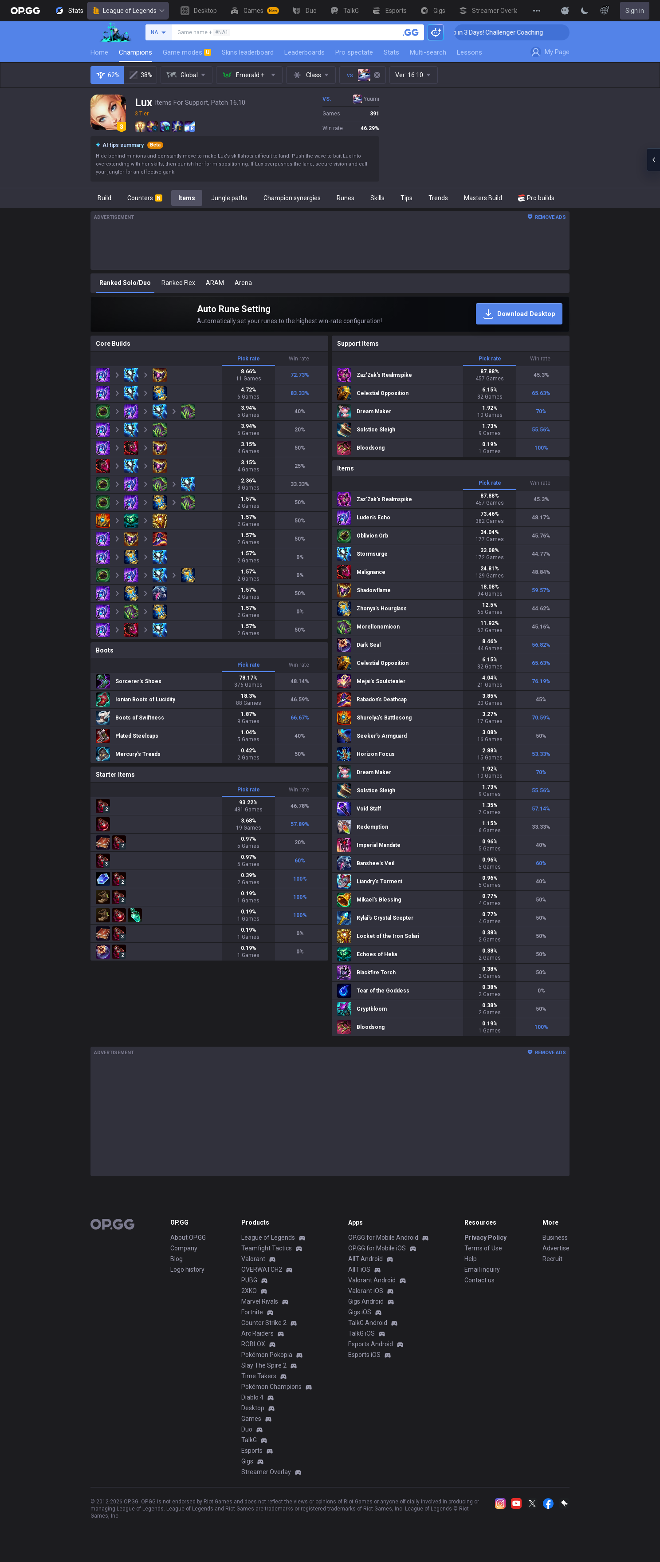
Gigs (247, 1461)
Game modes (187, 52)
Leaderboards (304, 52)
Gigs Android (366, 1301)
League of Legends (127, 10)
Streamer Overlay (266, 1471)
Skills (377, 198)
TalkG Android (367, 1322)
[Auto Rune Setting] (330, 314)
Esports (252, 1450)
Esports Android (370, 1344)
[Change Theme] (584, 11)
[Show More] (565, 11)
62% (107, 75)
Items (186, 198)
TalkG (249, 1439)
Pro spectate (354, 52)
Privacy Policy (485, 1237)
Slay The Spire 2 (264, 1365)
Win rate (299, 359)
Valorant (253, 1258)
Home (99, 52)
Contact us (479, 1280)
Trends (438, 198)
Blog (176, 1258)
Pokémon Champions (271, 1386)
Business (555, 1237)
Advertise (556, 1248)
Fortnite (252, 1312)
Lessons (469, 52)
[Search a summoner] (410, 32)
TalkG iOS (361, 1333)
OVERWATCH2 (261, 1269)
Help (470, 1258)
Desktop (252, 1408)
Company (183, 1248)
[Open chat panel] (653, 159)
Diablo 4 (252, 1397)
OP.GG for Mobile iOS (377, 1248)
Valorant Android (372, 1280)
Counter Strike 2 (264, 1322)
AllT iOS (359, 1269)
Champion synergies (292, 198)
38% (140, 75)
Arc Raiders (257, 1333)
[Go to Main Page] (25, 10)
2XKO (249, 1290)
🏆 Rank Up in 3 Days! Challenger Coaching (513, 32)
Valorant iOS (365, 1290)
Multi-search (428, 52)
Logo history (187, 1269)
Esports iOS (364, 1354)
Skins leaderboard (248, 52)
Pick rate (248, 359)
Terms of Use (483, 1248)
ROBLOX (253, 1344)
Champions (135, 52)
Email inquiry (482, 1269)
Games (251, 1418)
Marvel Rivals (259, 1301)
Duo (246, 1429)
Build (104, 198)
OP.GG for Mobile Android (383, 1237)
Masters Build (483, 198)
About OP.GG (188, 1237)
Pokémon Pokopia (266, 1354)
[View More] (537, 11)
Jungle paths (229, 198)
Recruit (552, 1258)
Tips (406, 198)
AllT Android (365, 1258)
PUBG (249, 1280)
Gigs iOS (359, 1312)
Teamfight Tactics (266, 1248)
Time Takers (258, 1376)
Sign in (634, 10)
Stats (391, 52)
